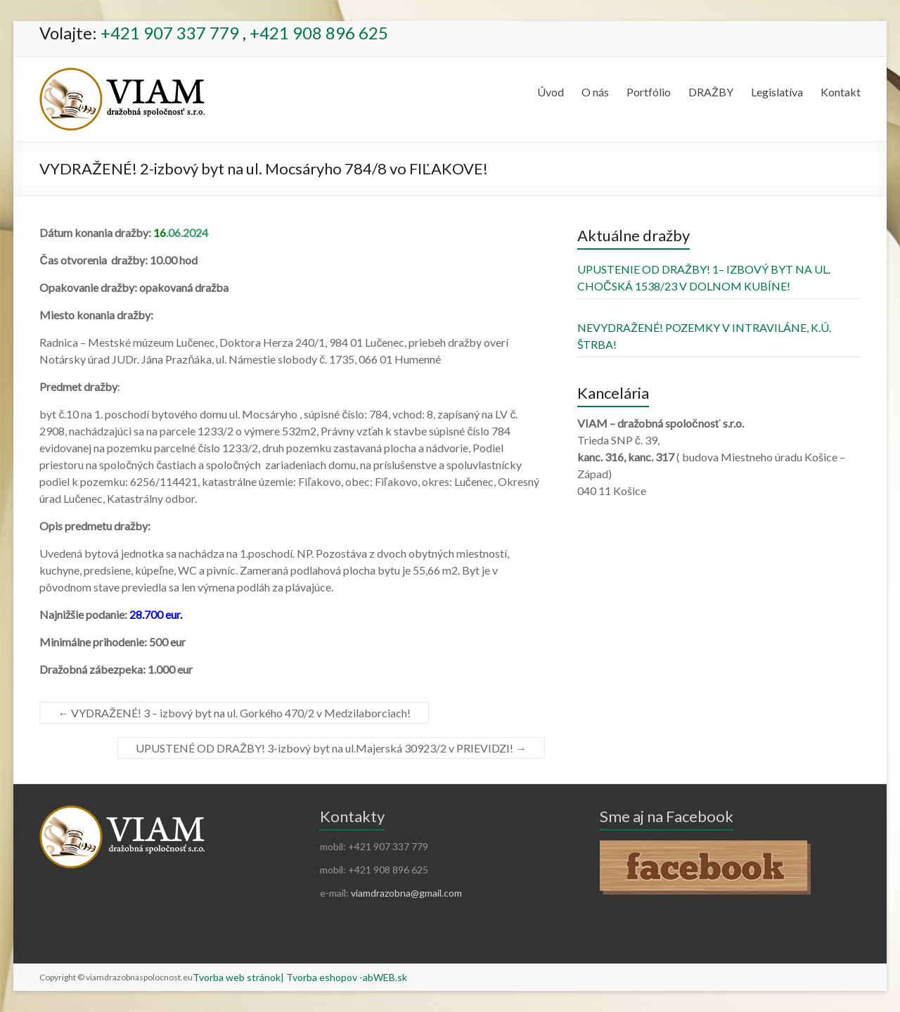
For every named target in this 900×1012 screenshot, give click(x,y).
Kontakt (841, 91)
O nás (595, 91)
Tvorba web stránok (237, 977)
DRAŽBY (710, 91)
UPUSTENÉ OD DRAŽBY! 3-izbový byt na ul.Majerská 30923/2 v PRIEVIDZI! (331, 748)
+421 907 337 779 (170, 33)
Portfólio (648, 91)
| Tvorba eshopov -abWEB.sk (344, 977)
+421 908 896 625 (319, 33)
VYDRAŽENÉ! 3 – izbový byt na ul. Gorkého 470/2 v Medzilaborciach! (234, 712)
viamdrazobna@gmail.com (406, 893)
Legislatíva (777, 91)
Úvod (550, 91)
